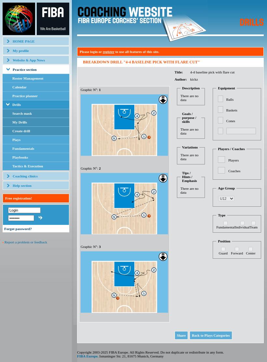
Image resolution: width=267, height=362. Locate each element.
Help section (22, 185)
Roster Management (27, 78)
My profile (21, 51)
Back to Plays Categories (211, 335)
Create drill (21, 131)
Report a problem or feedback (26, 242)
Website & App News (29, 60)
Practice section (25, 69)
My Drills (19, 122)
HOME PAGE (23, 41)
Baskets (231, 110)
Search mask (22, 113)
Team (254, 227)
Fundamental (225, 227)
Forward (237, 253)
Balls (230, 99)
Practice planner (25, 96)
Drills (16, 105)
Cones (230, 121)
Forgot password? (18, 229)
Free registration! (18, 198)
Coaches (234, 171)
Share (181, 335)
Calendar (19, 87)
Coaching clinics (25, 176)
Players (233, 160)
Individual (242, 227)
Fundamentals (23, 148)
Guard (223, 253)
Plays (16, 140)
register (108, 52)
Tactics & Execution (27, 166)
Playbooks (20, 157)
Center (250, 253)
